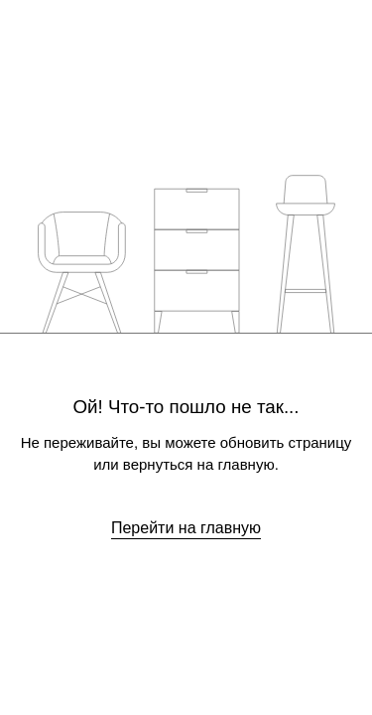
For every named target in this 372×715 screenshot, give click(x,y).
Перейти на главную (186, 527)
